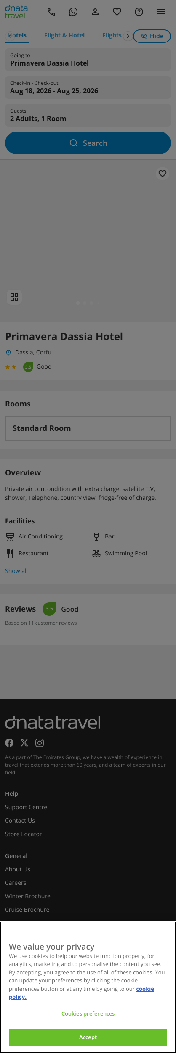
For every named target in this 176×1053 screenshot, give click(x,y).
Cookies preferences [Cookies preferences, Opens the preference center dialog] (88, 1013)
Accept (88, 1037)
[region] (88, 987)
